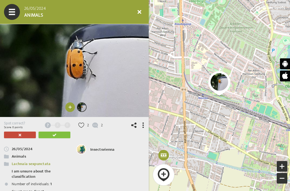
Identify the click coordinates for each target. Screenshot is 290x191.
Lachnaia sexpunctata (31, 163)
